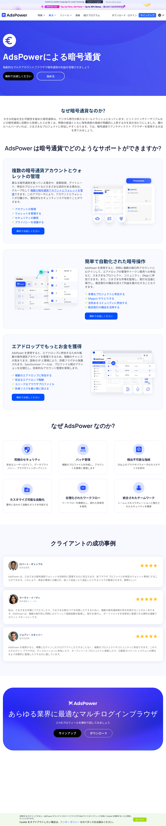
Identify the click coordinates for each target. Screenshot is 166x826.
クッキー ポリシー (70, 822)
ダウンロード (119, 15)
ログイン (132, 15)
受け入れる (139, 819)
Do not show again (113, 2)
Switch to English (94, 1)
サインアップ (147, 15)
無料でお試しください (18, 76)
